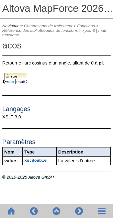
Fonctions (86, 26)
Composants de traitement (48, 26)
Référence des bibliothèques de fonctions (40, 30)
